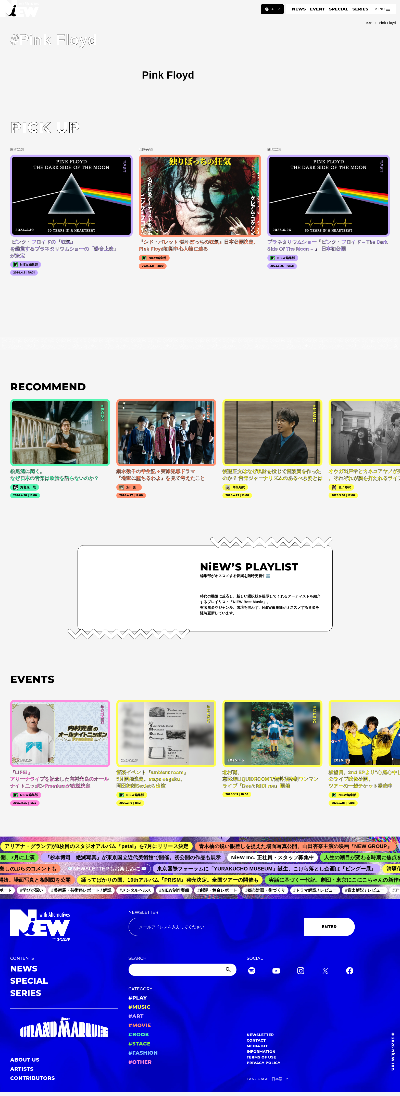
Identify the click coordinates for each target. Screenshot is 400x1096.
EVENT (317, 9)
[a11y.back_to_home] (21, 11)
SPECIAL (338, 9)
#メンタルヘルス (138, 890)
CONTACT (256, 1040)
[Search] (183, 970)
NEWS (299, 9)
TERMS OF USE (261, 1057)
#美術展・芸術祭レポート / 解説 (84, 890)
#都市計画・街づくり (268, 890)
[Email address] (216, 927)
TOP (368, 23)
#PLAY (138, 998)
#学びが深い (34, 890)
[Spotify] (252, 972)
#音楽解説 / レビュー (367, 890)
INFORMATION (261, 1051)
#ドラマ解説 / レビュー (318, 890)
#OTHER (140, 1062)
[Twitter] (325, 972)
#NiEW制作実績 (177, 890)
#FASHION (143, 1053)
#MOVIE (140, 1025)
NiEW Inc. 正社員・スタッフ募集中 (277, 857)
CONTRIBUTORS (32, 1078)
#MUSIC (140, 1007)
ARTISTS (22, 1069)
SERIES (360, 9)
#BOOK (139, 1034)
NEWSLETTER (144, 912)
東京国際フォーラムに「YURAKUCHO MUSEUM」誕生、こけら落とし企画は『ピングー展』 (270, 868)
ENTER (329, 926)
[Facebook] (350, 972)
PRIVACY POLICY (263, 1063)
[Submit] (228, 970)
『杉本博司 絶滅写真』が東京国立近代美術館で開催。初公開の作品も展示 (137, 857)
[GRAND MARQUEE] (64, 1027)
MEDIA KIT (257, 1046)
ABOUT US (24, 1060)
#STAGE (140, 1044)
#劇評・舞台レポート (220, 890)
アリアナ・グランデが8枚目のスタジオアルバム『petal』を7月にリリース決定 (102, 846)
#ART (136, 1016)
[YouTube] (276, 972)
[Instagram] (301, 972)
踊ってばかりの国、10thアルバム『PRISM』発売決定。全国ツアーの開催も (173, 880)
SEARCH (138, 958)
